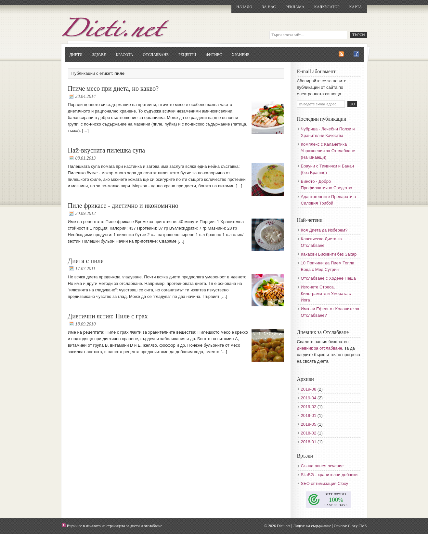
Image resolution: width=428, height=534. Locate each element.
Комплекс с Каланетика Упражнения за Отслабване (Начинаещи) (328, 151)
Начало (244, 7)
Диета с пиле (86, 260)
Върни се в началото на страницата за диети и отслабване (114, 526)
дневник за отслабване (319, 348)
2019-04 (309, 397)
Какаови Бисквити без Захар (329, 254)
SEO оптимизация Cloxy (324, 483)
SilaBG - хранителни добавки (329, 474)
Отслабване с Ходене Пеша (328, 278)
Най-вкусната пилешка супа (106, 150)
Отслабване (156, 54)
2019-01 (309, 415)
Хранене (240, 54)
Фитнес (214, 54)
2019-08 (309, 389)
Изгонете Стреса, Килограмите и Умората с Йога (326, 293)
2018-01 (309, 441)
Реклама (294, 7)
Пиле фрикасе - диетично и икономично (123, 205)
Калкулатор (327, 7)
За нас (269, 7)
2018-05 (309, 424)
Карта (355, 7)
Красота (124, 54)
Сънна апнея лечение (322, 465)
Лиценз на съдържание (312, 526)
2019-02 (309, 406)
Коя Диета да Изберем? (324, 230)
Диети (76, 54)
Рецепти (187, 54)
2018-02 (309, 433)
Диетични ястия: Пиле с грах (108, 316)
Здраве (99, 54)
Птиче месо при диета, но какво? (113, 88)
